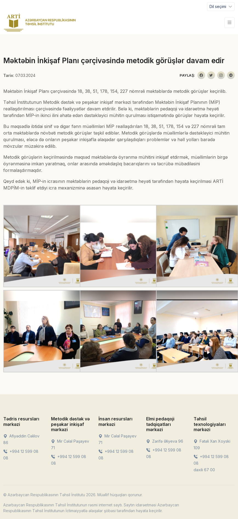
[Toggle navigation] (221, 6)
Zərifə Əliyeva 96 (164, 441)
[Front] (39, 22)
